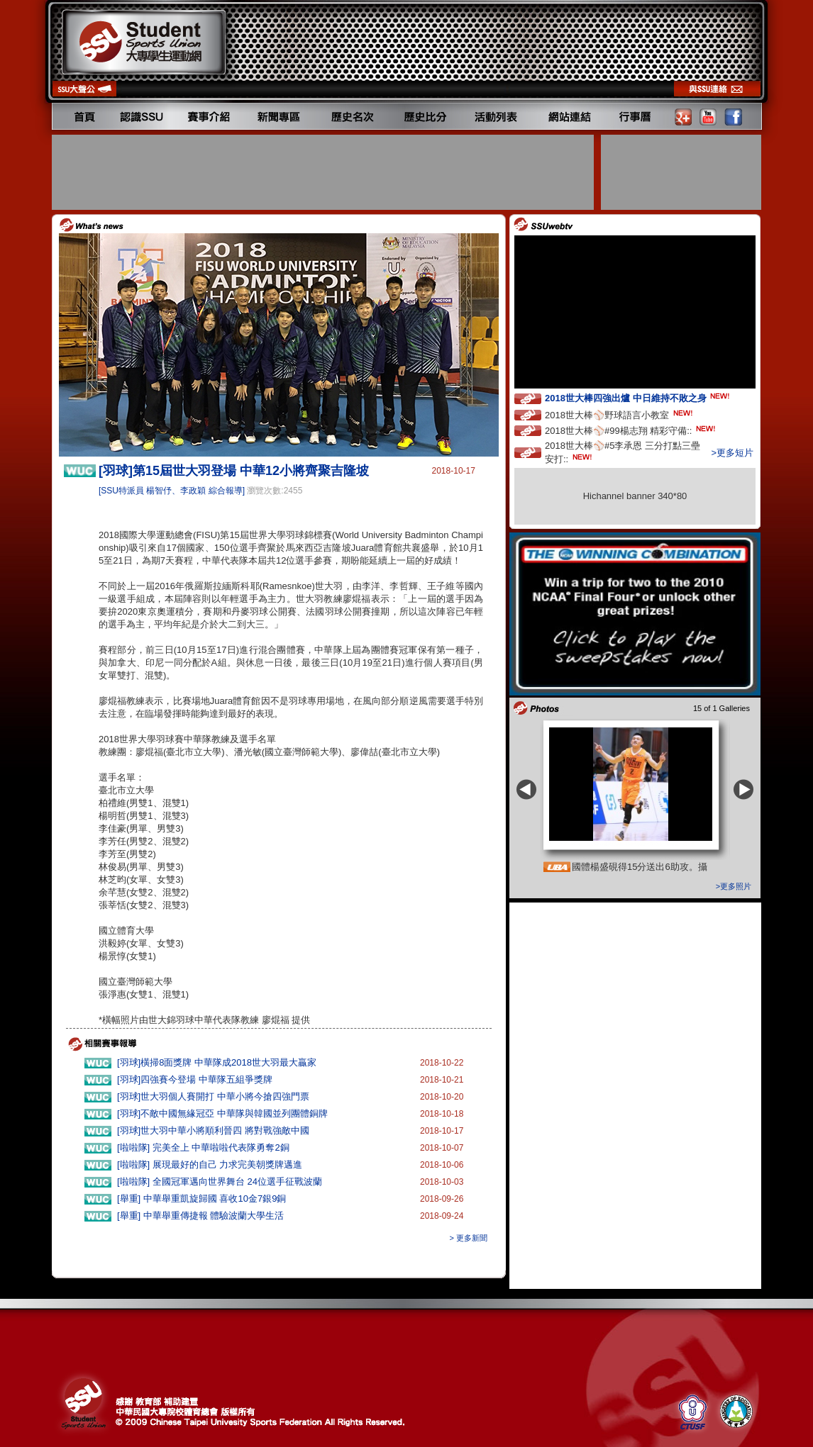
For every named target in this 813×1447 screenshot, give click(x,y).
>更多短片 (732, 452)
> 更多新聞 (468, 1238)
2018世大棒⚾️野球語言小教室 (620, 414)
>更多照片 (733, 886)
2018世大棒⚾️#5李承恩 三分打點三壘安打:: (622, 452)
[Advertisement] (324, 172)
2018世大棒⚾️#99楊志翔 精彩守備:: (631, 430)
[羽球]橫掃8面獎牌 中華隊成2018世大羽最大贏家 (216, 1062)
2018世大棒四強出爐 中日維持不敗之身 (638, 397)
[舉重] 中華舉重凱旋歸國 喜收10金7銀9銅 (201, 1198)
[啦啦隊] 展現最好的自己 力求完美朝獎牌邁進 (209, 1164)
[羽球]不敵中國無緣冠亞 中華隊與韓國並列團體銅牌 (222, 1113)
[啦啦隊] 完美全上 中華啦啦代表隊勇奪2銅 (203, 1147)
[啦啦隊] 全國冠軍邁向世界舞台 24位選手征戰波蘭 (219, 1181)
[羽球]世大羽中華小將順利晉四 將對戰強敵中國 (213, 1130)
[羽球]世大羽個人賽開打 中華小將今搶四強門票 (213, 1096)
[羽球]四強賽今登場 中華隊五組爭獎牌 (194, 1079)
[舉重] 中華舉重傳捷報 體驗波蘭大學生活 (200, 1215)
